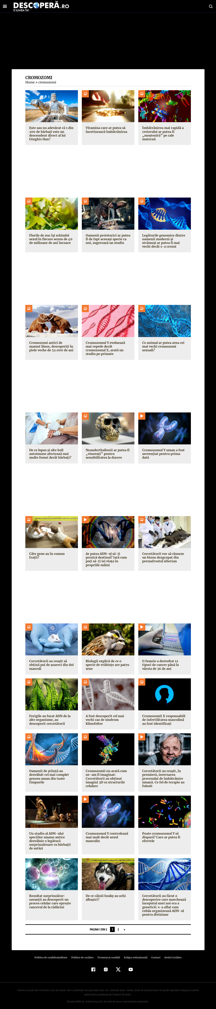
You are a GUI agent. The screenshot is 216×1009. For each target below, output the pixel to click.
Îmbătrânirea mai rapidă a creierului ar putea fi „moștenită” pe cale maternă (164, 131)
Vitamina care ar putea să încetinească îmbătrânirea (106, 129)
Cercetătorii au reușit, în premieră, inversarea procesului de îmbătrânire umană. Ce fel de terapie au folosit (162, 774)
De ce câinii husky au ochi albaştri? (105, 894)
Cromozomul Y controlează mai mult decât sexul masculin (107, 833)
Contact (154, 953)
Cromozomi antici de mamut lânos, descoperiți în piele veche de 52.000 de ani (51, 346)
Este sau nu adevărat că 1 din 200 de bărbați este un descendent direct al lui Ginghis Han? (51, 133)
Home (29, 82)
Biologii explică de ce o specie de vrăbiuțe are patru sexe (107, 661)
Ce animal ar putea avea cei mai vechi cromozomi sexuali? (163, 346)
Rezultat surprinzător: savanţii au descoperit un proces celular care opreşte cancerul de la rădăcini (49, 897)
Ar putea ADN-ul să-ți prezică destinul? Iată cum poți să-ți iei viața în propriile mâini (108, 557)
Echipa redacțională (134, 953)
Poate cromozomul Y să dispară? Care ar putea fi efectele (160, 833)
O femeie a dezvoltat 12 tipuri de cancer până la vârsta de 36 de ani (164, 661)
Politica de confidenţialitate (53, 953)
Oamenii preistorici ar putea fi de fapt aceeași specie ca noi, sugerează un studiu (107, 239)
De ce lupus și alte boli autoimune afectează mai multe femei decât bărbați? (49, 453)
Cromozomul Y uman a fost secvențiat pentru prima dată (164, 452)
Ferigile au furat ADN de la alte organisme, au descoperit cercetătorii (49, 716)
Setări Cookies (171, 953)
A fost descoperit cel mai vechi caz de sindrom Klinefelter (104, 716)
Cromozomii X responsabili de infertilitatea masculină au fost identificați (164, 716)
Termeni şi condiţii (108, 953)
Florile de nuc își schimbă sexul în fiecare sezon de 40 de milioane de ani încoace (50, 239)
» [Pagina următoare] (124, 925)
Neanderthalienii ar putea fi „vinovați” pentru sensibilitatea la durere (107, 453)
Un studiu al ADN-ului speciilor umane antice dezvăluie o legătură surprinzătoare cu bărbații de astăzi (51, 837)
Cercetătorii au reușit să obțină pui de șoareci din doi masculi (50, 661)
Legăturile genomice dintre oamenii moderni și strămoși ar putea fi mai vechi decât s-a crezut (164, 241)
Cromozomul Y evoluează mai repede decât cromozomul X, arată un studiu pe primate (105, 348)
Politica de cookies (82, 953)
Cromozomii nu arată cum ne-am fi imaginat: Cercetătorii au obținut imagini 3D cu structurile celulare (106, 774)
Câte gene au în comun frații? (51, 554)
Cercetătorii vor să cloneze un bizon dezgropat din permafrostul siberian (162, 557)
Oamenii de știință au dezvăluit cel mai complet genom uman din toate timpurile (48, 772)
